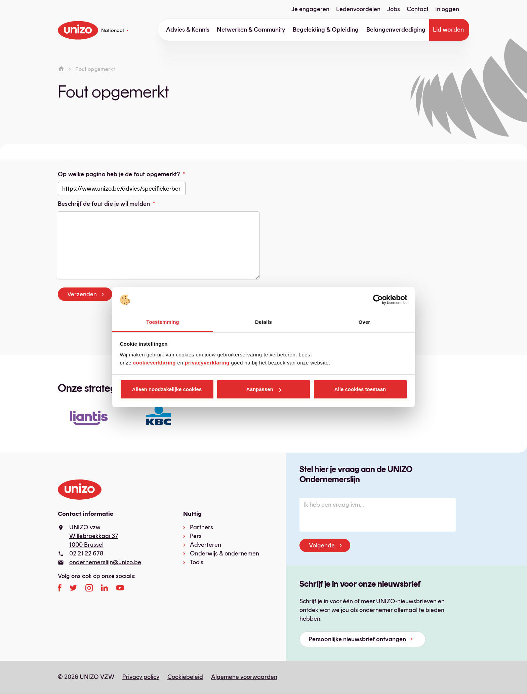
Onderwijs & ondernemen (224, 553)
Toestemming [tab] (162, 322)
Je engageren (310, 9)
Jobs (393, 9)
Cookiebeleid (185, 677)
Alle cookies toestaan (360, 389)
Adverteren (205, 544)
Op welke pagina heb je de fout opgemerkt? (119, 174)
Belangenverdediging (395, 29)
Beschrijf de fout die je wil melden (104, 203)
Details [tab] (263, 322)
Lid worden (448, 29)
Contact (418, 9)
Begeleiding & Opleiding (326, 29)
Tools (196, 562)
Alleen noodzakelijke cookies (167, 389)
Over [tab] (364, 322)
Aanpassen (263, 389)
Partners (201, 527)
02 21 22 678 (86, 553)
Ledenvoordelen (358, 9)
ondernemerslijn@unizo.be (105, 562)
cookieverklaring (154, 362)
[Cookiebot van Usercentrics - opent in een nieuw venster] (378, 300)
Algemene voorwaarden (244, 677)
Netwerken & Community (251, 29)
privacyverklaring (207, 362)
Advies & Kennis (187, 29)
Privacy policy (140, 677)
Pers (196, 536)
